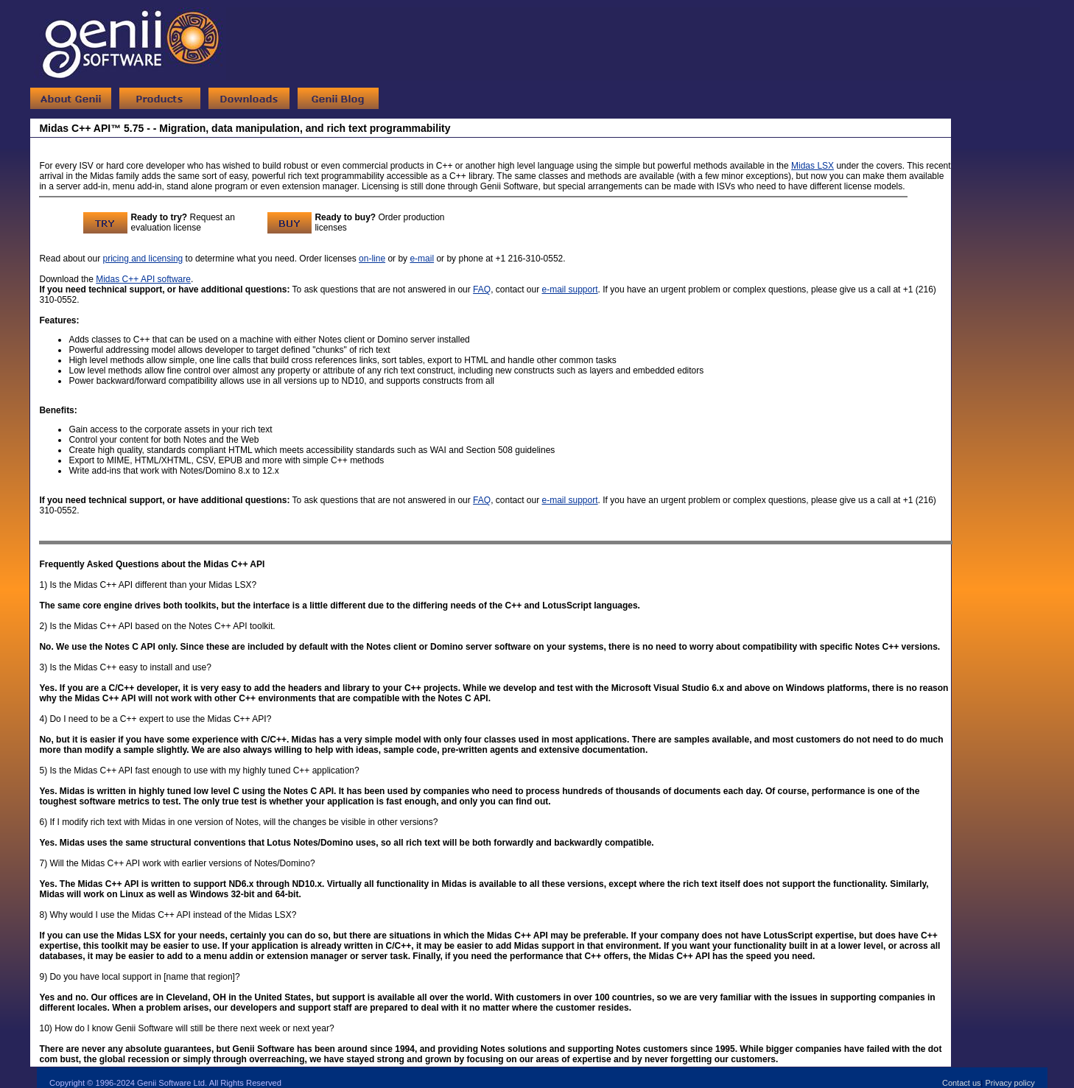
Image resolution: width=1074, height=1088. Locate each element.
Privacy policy (1009, 1082)
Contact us (961, 1082)
